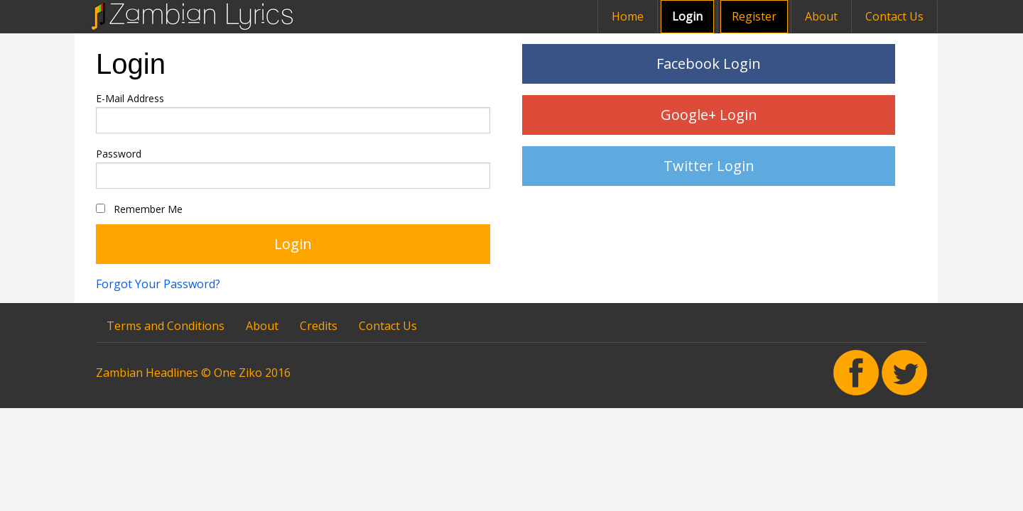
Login (687, 16)
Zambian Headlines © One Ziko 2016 (193, 372)
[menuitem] (597, 17)
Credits (318, 326)
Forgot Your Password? (158, 284)
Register (754, 16)
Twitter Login (709, 165)
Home (628, 16)
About (821, 16)
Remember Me (139, 209)
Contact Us (894, 16)
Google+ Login (709, 114)
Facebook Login (708, 63)
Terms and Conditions (165, 326)
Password (118, 153)
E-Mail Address (130, 98)
